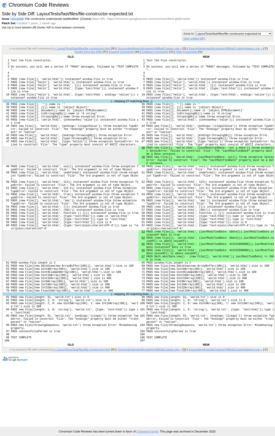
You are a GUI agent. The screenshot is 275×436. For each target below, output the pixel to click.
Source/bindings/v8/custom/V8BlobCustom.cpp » (150, 48)
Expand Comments (121, 52)
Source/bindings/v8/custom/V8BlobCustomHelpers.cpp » (225, 48)
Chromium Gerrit (147, 431)
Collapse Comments (155, 52)
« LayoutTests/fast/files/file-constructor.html (82, 48)
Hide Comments (186, 52)
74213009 (16, 18)
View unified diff (193, 38)
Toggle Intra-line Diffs (88, 52)
